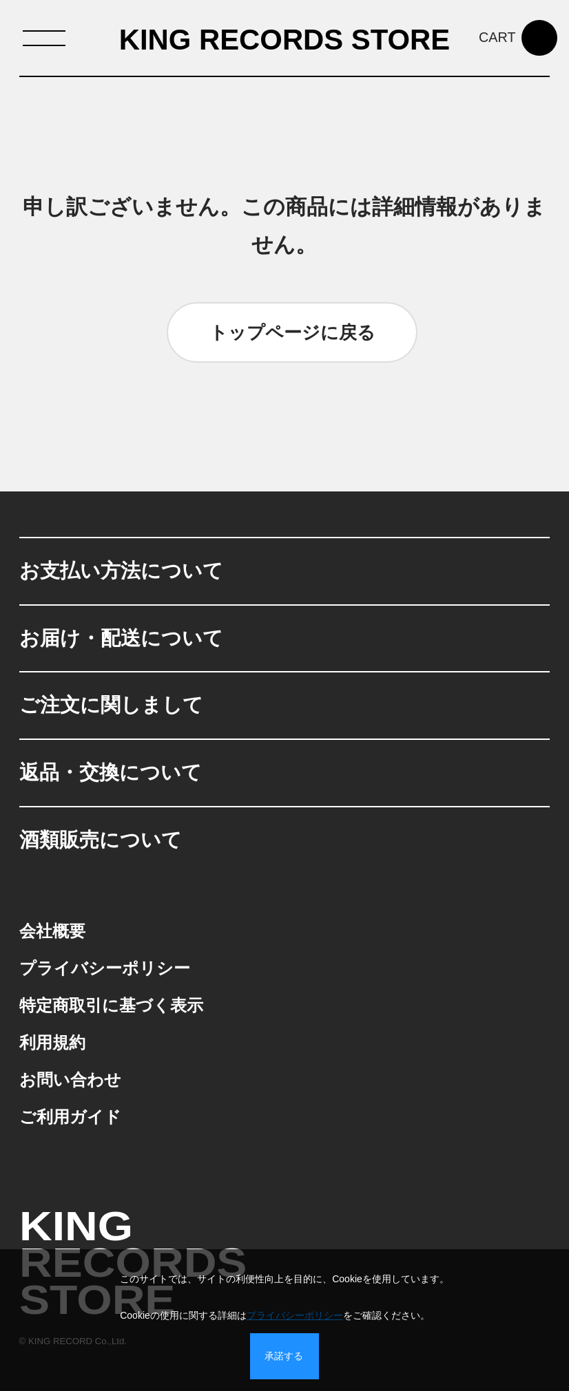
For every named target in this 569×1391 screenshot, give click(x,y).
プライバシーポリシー (295, 1315)
